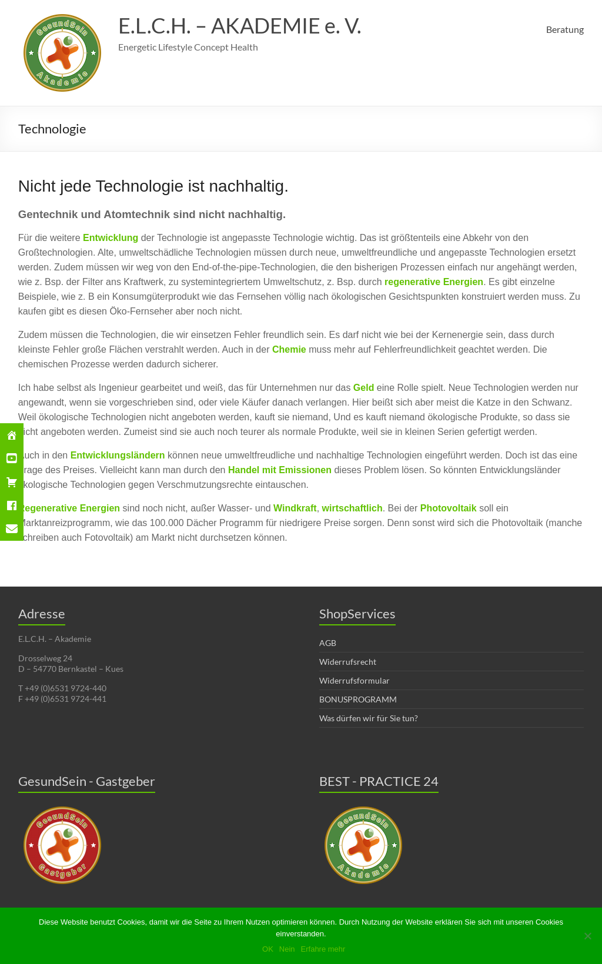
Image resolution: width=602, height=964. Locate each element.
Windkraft (295, 508)
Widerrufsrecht (347, 662)
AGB (327, 643)
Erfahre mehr (323, 949)
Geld (365, 388)
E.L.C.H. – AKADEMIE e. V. (240, 25)
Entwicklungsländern (118, 455)
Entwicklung (110, 238)
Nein (287, 949)
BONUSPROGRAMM (358, 699)
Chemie (290, 349)
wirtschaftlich (352, 508)
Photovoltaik (448, 508)
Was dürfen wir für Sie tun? (368, 718)
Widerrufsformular (354, 680)
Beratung (565, 29)
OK (267, 949)
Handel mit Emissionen (280, 470)
